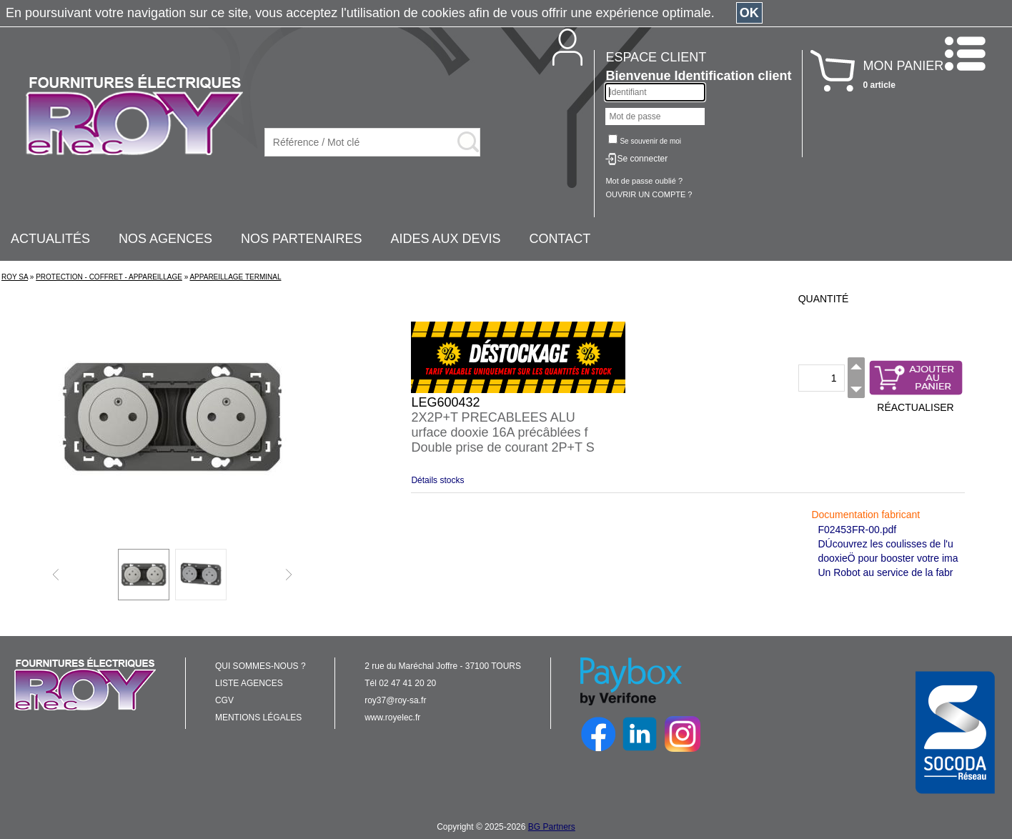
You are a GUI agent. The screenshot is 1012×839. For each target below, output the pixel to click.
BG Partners (551, 827)
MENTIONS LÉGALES (258, 718)
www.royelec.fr (392, 718)
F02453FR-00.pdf (857, 529)
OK (749, 13)
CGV (224, 700)
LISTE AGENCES (249, 683)
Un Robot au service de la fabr (885, 572)
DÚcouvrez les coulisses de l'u (885, 544)
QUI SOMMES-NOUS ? (260, 666)
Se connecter (642, 159)
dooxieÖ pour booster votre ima (888, 558)
